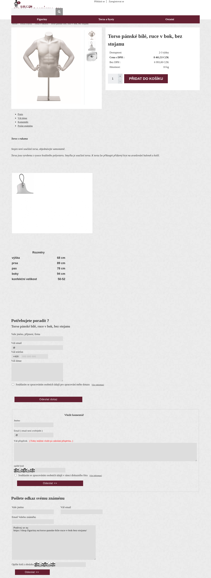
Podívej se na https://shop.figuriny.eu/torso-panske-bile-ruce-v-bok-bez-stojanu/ (54, 542)
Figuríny (42, 19)
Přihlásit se (99, 1)
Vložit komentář (74, 415)
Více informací (98, 385)
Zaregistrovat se (116, 1)
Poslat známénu (25, 126)
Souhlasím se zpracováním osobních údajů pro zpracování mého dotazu (53, 384)
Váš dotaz (22, 118)
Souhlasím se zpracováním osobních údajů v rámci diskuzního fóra (52, 475)
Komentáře (23, 122)
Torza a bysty (106, 19)
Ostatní (169, 19)
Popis (20, 114)
